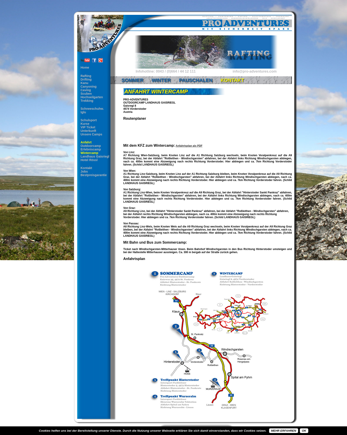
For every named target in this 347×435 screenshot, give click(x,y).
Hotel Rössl (89, 160)
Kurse (85, 123)
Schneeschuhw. (92, 108)
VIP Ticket (88, 127)
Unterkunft (88, 131)
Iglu (83, 112)
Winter (161, 80)
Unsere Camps (91, 134)
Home (85, 67)
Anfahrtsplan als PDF (189, 145)
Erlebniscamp (91, 149)
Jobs (84, 171)
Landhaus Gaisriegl (95, 156)
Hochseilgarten (92, 97)
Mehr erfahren (283, 430)
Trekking (87, 100)
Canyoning (88, 86)
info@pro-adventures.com (255, 71)
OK (304, 430)
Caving (86, 90)
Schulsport (89, 120)
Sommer (132, 80)
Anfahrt (86, 142)
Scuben (86, 93)
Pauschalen (195, 80)
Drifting (86, 79)
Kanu (84, 83)
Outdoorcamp (91, 146)
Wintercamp (89, 153)
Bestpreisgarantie (94, 175)
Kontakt (86, 168)
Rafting (86, 76)
